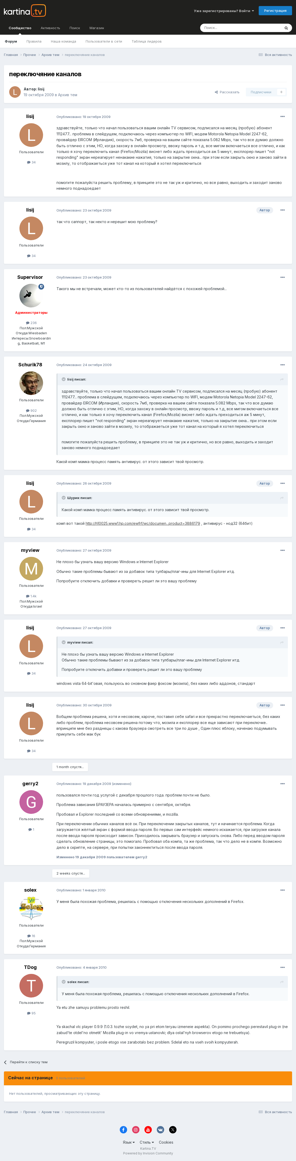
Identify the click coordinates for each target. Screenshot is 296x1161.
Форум (11, 41)
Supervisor (30, 277)
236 (31, 323)
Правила (34, 41)
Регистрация (275, 10)
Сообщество (20, 30)
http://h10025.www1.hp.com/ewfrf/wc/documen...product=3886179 (143, 523)
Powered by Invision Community (148, 1153)
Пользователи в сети (104, 41)
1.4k (31, 596)
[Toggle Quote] (64, 379)
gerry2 (30, 783)
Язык (129, 1142)
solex (30, 890)
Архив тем (67, 95)
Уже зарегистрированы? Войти (224, 11)
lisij (41, 89)
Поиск (75, 28)
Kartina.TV (148, 1148)
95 (31, 1013)
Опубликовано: (83, 117)
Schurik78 (30, 364)
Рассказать (227, 92)
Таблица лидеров (147, 41)
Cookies (166, 1142)
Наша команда (63, 41)
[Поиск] (226, 28)
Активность (50, 28)
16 (31, 936)
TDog (30, 967)
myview (30, 550)
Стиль (147, 1142)
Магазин (97, 28)
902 (31, 410)
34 (31, 162)
